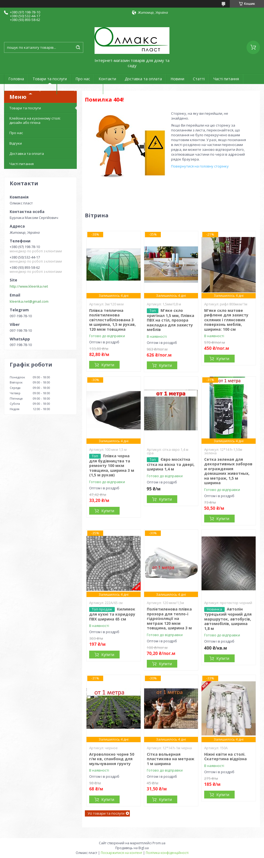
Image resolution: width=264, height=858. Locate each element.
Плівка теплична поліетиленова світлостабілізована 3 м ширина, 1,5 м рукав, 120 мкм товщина (112, 320)
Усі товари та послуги (106, 813)
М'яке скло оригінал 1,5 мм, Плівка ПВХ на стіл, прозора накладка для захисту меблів (170, 320)
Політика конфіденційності (167, 852)
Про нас (82, 78)
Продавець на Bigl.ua (132, 848)
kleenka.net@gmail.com (29, 301)
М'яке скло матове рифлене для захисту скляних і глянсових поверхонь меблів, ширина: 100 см (226, 320)
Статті (199, 78)
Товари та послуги (50, 78)
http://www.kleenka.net (29, 286)
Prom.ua (158, 843)
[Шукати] (77, 47)
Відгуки (15, 143)
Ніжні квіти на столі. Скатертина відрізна (225, 757)
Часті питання (226, 78)
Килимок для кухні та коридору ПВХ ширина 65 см (112, 614)
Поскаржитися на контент (121, 852)
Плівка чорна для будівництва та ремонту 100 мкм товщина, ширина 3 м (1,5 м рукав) (111, 465)
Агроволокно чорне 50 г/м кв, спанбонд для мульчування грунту (111, 759)
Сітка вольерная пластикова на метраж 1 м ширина (170, 759)
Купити (107, 364)
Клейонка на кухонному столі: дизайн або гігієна (35, 120)
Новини (177, 78)
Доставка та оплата (143, 78)
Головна (16, 78)
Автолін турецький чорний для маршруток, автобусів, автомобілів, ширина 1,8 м (228, 618)
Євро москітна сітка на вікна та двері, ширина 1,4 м (170, 464)
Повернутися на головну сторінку (200, 166)
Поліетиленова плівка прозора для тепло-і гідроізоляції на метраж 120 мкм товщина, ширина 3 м (169, 618)
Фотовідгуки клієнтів (80, 89)
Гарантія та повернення (30, 89)
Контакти (107, 78)
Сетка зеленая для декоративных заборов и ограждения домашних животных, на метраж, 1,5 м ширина (228, 471)
